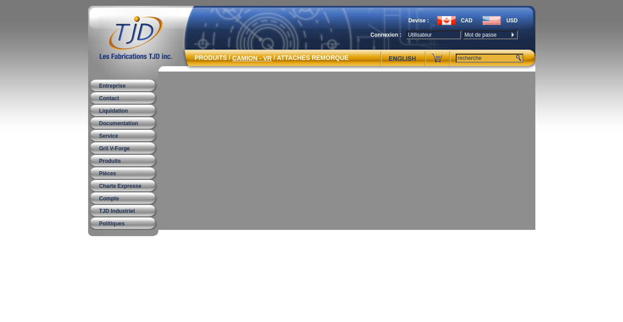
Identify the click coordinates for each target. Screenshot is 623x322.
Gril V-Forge (114, 148)
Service (109, 136)
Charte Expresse (120, 186)
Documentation (118, 123)
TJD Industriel (117, 211)
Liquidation (113, 111)
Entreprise (112, 86)
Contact (109, 98)
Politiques (112, 223)
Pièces (107, 173)
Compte (109, 198)
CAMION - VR (252, 58)
